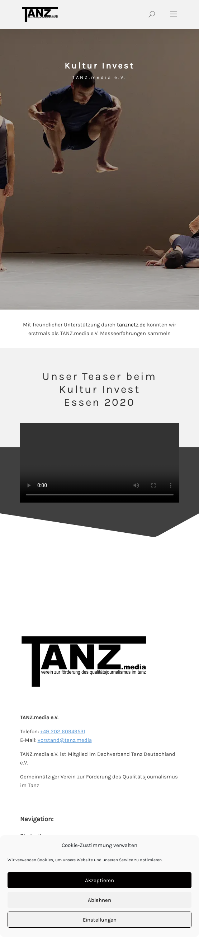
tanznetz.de (131, 324)
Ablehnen (99, 900)
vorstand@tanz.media (65, 740)
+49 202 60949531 (62, 731)
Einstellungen (100, 920)
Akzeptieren (99, 880)
